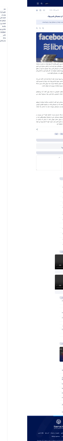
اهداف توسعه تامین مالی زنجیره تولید (44, 326)
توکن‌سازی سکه (49, 334)
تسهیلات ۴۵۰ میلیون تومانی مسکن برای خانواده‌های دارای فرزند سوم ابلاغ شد (44, 379)
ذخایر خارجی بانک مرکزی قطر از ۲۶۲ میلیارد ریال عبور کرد (44, 229)
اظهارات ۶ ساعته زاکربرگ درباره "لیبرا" (42, 148)
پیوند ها (39, 433)
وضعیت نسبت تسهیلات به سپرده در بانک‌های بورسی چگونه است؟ (44, 208)
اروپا (29, 134)
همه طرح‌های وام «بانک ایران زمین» (44, 409)
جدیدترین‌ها (50, 179)
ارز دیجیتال (43, 134)
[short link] (46, 129)
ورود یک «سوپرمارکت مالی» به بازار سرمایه (44, 405)
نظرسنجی (36, 436)
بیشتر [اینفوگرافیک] (35, 344)
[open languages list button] (20, 4)
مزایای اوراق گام (49, 306)
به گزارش (50, 64)
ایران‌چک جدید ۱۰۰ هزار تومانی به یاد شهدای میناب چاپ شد (44, 193)
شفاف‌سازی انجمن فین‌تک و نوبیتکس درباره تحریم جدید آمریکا (44, 398)
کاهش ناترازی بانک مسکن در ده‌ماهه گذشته (44, 371)
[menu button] (10, 3)
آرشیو (35, 433)
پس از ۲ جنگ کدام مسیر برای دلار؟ (45, 292)
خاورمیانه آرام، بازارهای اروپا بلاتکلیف (44, 224)
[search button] (14, 3)
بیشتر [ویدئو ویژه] (35, 252)
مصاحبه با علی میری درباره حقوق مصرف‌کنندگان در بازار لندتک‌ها (44, 240)
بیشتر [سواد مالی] (35, 298)
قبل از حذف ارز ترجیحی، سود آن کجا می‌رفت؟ (44, 188)
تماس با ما (51, 433)
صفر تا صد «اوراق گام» (48, 309)
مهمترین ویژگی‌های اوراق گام (46, 323)
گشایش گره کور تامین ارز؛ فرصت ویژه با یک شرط (44, 389)
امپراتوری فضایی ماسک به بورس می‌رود (44, 220)
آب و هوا (20, 433)
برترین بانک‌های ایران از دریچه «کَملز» (44, 364)
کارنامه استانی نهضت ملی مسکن (45, 367)
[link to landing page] (44, 3)
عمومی (41, 10)
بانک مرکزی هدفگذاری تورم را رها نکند (44, 203)
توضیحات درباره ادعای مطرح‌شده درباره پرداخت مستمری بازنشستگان (44, 413)
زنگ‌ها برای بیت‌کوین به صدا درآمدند (44, 402)
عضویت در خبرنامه (27, 433)
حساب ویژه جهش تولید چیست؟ (45, 338)
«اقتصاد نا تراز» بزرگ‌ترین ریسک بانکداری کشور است (44, 198)
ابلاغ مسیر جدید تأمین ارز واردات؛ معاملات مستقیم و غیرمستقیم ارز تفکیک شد (44, 214)
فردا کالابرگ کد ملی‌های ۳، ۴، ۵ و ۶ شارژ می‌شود (44, 235)
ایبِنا (48, 64)
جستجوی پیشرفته (28, 436)
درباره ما (45, 433)
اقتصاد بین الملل (50, 10)
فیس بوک (36, 134)
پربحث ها (42, 179)
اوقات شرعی (13, 433)
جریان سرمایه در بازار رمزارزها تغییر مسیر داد (44, 245)
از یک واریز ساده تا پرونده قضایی (45, 183)
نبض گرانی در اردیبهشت (47, 359)
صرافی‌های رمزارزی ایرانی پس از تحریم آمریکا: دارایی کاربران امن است (44, 393)
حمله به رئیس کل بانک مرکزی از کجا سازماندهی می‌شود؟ (44, 384)
